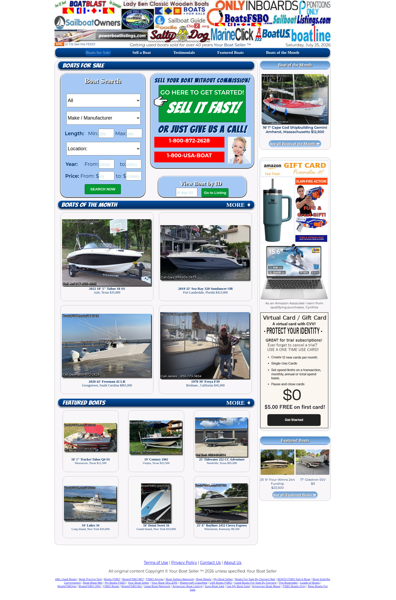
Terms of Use (156, 562)
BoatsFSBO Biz (131, 586)
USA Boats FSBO (221, 582)
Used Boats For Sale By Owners (255, 582)
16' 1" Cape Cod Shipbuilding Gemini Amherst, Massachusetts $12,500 (295, 129)
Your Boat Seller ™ (232, 44)
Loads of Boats (310, 582)
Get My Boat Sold (238, 586)
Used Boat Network (157, 586)
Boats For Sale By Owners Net (255, 579)
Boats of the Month (282, 52)
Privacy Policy (184, 562)
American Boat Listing (187, 586)
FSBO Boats (111, 586)
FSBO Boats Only (294, 586)
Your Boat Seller (138, 582)
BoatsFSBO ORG (89, 586)
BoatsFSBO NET (133, 579)
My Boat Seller (223, 579)
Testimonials (184, 52)
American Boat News (266, 586)
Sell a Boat (141, 52)
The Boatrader (288, 582)
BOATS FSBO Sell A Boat (294, 579)
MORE (238, 204)
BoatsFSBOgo (66, 586)
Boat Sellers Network (180, 579)
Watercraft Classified (193, 582)
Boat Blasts (203, 579)
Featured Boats (230, 52)
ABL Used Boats (66, 579)
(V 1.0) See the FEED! (74, 44)
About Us (232, 562)
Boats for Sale (98, 52)
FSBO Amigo (155, 579)
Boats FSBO (112, 579)
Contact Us (210, 562)
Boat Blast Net (93, 582)
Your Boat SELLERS (164, 582)
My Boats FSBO (115, 582)
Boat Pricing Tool (90, 579)
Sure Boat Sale (214, 586)
